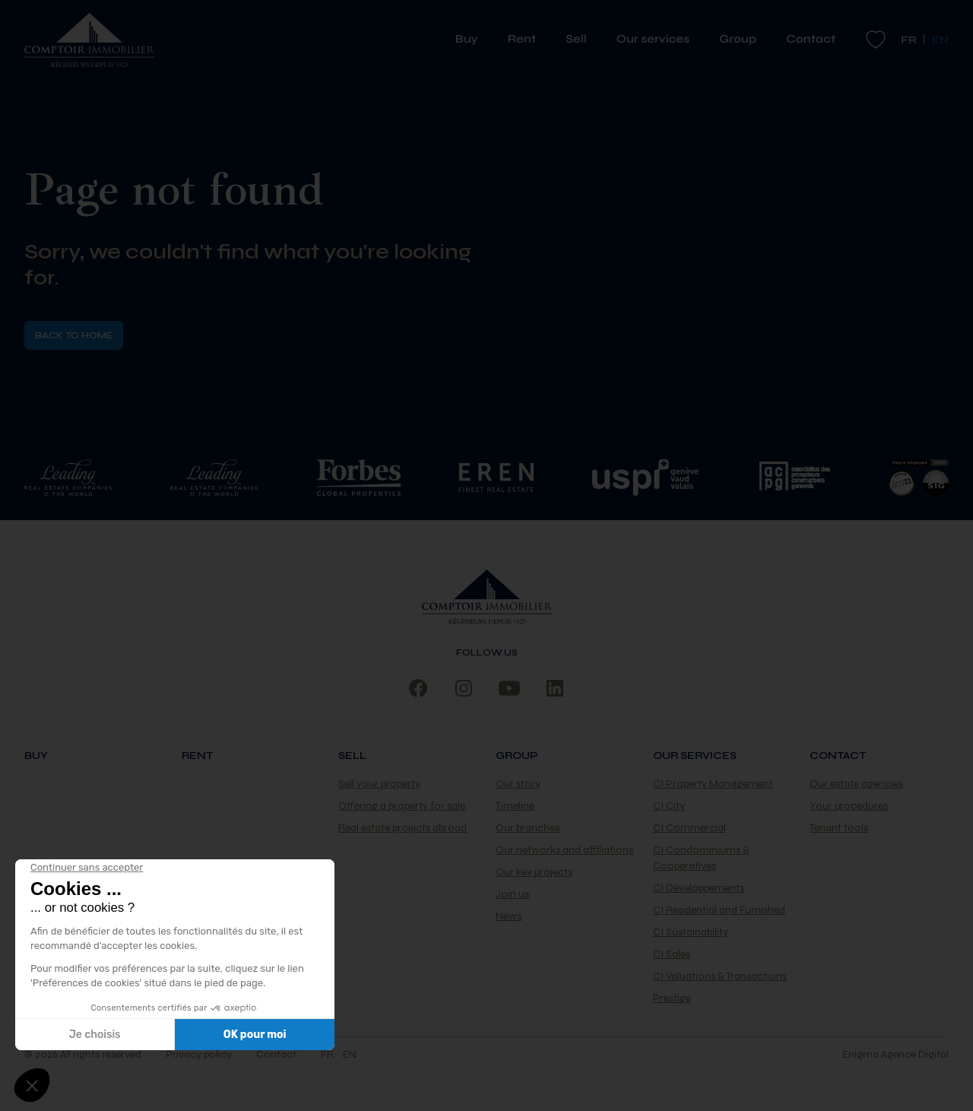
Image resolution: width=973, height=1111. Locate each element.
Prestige (672, 998)
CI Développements (698, 887)
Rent (527, 39)
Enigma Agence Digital (895, 1054)
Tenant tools (839, 827)
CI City (669, 805)
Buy (472, 39)
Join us (512, 893)
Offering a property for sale (401, 805)
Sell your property (379, 783)
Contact (810, 39)
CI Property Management (713, 783)
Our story (518, 783)
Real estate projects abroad (402, 827)
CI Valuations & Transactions (720, 976)
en (350, 1054)
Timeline (515, 805)
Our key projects (534, 871)
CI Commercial (689, 827)
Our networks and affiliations (564, 849)
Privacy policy (199, 1054)
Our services (658, 39)
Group (743, 39)
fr (909, 39)
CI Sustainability (690, 931)
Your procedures (849, 805)
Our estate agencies (856, 783)
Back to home (74, 335)
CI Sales (671, 954)
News (508, 915)
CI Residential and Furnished (719, 909)
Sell (582, 39)
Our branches (527, 827)
